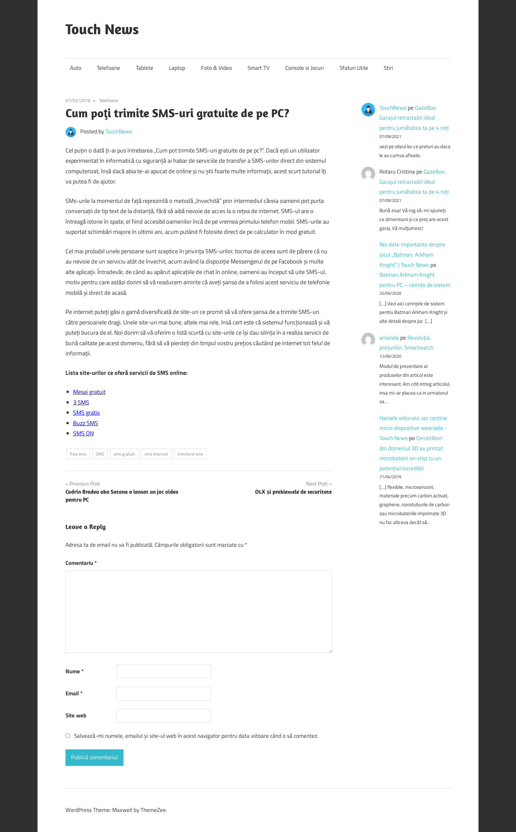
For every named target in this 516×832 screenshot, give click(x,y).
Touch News (102, 29)
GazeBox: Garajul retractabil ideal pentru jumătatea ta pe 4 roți (414, 117)
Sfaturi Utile (354, 68)
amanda (389, 337)
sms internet (156, 454)
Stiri (388, 68)
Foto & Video (216, 68)
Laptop (177, 68)
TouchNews (118, 131)
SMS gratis (86, 412)
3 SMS (81, 402)
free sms (78, 454)
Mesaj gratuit (89, 391)
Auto (75, 68)
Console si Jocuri (304, 68)
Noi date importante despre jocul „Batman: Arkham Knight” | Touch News (412, 254)
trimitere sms (190, 454)
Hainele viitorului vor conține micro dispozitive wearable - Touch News (413, 428)
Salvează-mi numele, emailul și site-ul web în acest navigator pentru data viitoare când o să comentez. (196, 736)
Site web (75, 715)
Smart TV (258, 68)
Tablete (144, 68)
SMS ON (83, 433)
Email (74, 693)
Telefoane (108, 68)
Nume (74, 671)
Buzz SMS (85, 423)
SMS (100, 454)
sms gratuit (124, 454)
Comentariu (81, 563)
